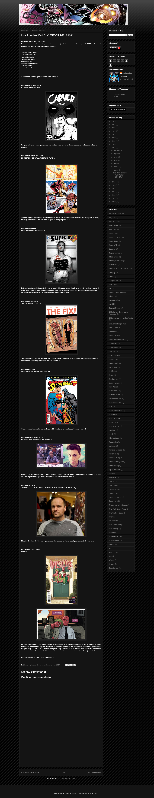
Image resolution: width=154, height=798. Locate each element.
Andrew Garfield (115, 214)
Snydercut (113, 485)
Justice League (114, 383)
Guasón (112, 359)
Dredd (111, 304)
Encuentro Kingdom (116, 324)
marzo (116, 167)
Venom (111, 548)
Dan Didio (112, 284)
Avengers (112, 229)
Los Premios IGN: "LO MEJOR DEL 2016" (120, 175)
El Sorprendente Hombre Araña (121, 318)
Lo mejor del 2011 (116, 403)
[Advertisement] (61, 750)
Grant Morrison (114, 355)
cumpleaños (113, 280)
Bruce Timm (113, 241)
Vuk (110, 556)
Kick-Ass (112, 387)
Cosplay (112, 273)
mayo (116, 160)
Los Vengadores (115, 414)
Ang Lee (112, 217)
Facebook (112, 332)
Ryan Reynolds (115, 470)
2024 (114, 125)
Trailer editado (114, 536)
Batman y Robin (115, 237)
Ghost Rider (113, 347)
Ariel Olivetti (113, 225)
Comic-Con (113, 265)
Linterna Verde (114, 395)
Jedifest (112, 371)
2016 (114, 182)
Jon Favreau (114, 379)
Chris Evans (113, 257)
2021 (114, 134)
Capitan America (115, 253)
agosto (116, 154)
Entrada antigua (94, 772)
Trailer (111, 533)
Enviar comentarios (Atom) (66, 779)
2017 (114, 147)
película (112, 446)
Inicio (63, 772)
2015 (114, 185)
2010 (114, 202)
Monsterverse (114, 426)
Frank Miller (113, 336)
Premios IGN (114, 458)
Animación (113, 221)
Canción (112, 249)
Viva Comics (114, 552)
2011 (114, 198)
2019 (114, 141)
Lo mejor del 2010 (116, 399)
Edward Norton (114, 308)
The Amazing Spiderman (118, 505)
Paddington (113, 442)
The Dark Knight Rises (117, 509)
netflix (111, 434)
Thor (111, 517)
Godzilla (112, 351)
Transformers (114, 540)
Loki (110, 407)
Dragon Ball (113, 300)
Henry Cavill (113, 363)
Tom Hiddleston (115, 525)
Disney (111, 296)
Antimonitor (127, 73)
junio (116, 157)
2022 (114, 131)
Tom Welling (113, 529)
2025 (114, 121)
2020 (114, 138)
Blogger (96, 793)
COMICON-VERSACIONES (119, 269)
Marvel (111, 422)
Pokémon (112, 454)
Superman (113, 501)
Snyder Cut (113, 481)
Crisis (111, 277)
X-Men (111, 564)
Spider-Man (113, 489)
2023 (114, 128)
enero (116, 170)
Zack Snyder (114, 568)
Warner (112, 560)
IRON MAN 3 (114, 367)
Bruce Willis (113, 245)
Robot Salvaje (114, 466)
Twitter (111, 544)
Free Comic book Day (117, 340)
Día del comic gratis (116, 292)
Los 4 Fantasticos (115, 410)
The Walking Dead (116, 513)
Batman (112, 233)
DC (110, 288)
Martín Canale (114, 418)
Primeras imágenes (116, 462)
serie (111, 474)
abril (115, 163)
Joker (111, 375)
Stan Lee (112, 493)
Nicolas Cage (114, 438)
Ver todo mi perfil (126, 79)
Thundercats (114, 521)
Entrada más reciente (30, 772)
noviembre (118, 150)
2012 (114, 195)
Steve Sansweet (115, 497)
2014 (114, 188)
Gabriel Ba (113, 344)
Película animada (115, 450)
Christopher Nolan (116, 261)
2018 (114, 144)
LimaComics (113, 391)
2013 (114, 192)
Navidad (112, 430)
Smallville (112, 477)
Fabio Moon (113, 328)
